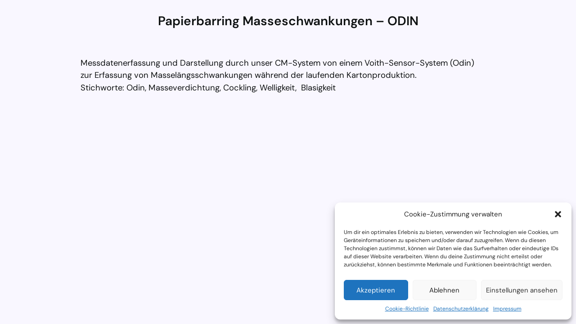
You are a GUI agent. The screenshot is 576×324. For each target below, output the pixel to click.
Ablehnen (444, 290)
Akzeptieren (375, 290)
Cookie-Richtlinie (407, 308)
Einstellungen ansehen (522, 290)
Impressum (507, 308)
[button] (558, 214)
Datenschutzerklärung (461, 308)
